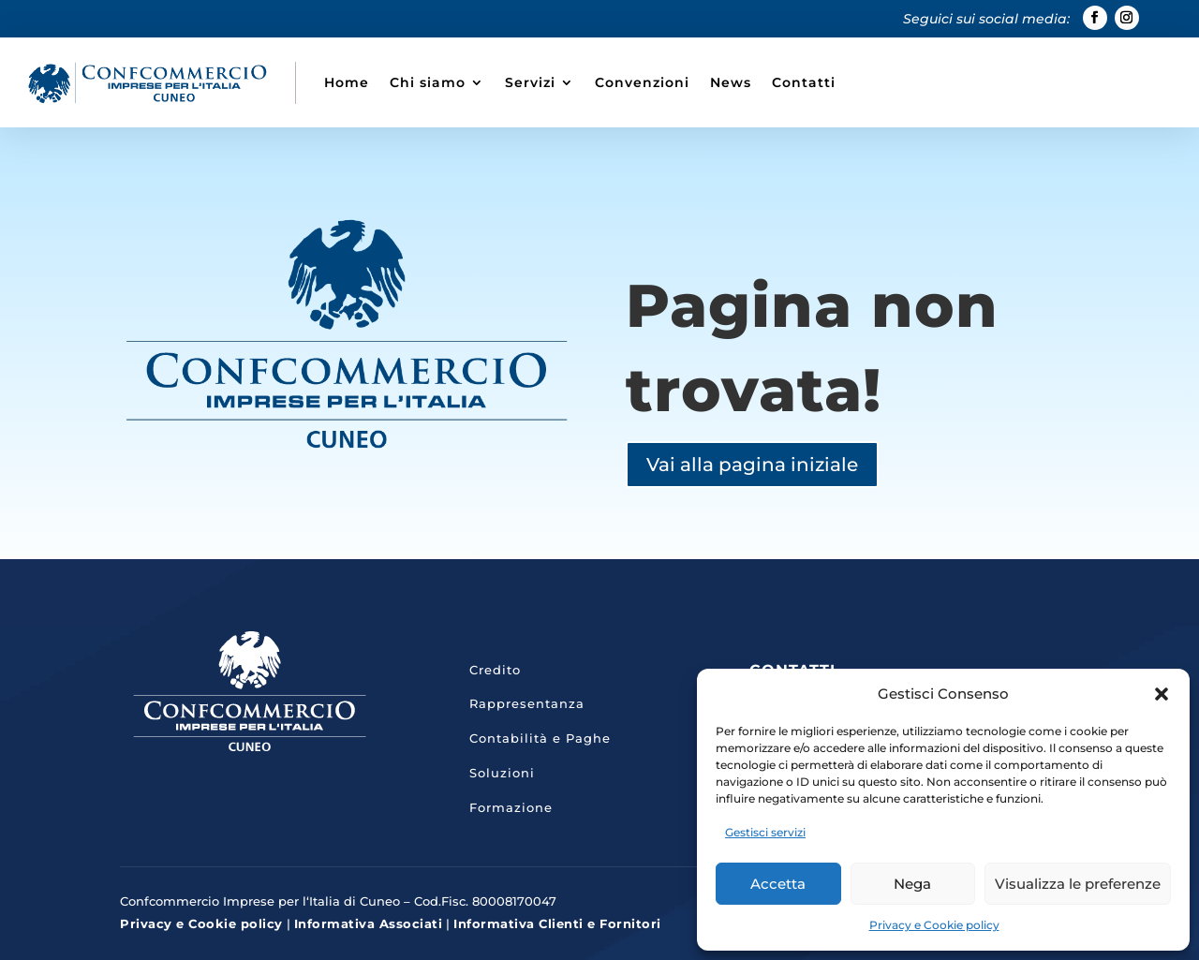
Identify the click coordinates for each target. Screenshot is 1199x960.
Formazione (511, 807)
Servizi (530, 82)
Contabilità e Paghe (540, 738)
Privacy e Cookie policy (934, 925)
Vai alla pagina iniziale (752, 464)
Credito (495, 669)
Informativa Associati (368, 923)
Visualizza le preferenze (1078, 884)
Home (346, 82)
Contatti (804, 82)
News (730, 82)
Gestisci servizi (765, 832)
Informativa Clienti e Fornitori (557, 923)
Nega (912, 884)
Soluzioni (502, 772)
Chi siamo (428, 82)
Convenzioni (642, 82)
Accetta (778, 884)
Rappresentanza (527, 703)
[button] (1161, 694)
